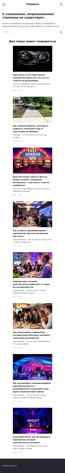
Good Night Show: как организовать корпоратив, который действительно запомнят (31, 440)
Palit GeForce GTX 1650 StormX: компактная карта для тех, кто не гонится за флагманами (31, 78)
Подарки (32, 4)
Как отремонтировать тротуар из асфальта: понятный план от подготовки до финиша (30, 129)
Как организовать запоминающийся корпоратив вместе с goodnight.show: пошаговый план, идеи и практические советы (32, 387)
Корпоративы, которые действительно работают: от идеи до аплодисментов (31, 284)
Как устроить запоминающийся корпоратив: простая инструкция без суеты (30, 233)
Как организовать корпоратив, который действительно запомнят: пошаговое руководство (31, 335)
